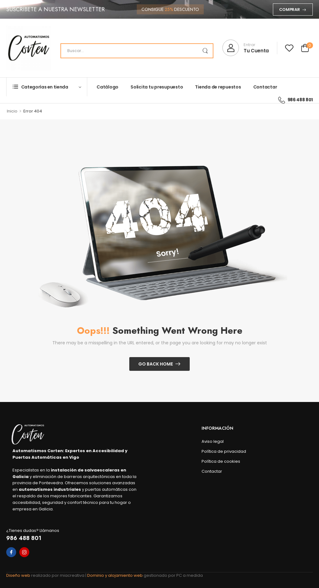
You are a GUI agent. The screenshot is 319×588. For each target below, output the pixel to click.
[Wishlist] (289, 48)
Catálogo (107, 87)
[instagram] (24, 552)
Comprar (289, 9)
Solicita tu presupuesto (157, 87)
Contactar (265, 87)
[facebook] (11, 552)
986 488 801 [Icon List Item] (295, 99)
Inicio (12, 111)
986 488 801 (23, 538)
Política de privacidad (224, 451)
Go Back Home (155, 364)
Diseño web (18, 575)
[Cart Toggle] (305, 48)
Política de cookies (221, 461)
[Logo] (28, 48)
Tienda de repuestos (218, 87)
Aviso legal (213, 441)
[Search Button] (205, 51)
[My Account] (245, 48)
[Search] (137, 51)
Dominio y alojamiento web (115, 575)
